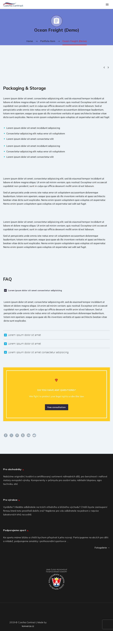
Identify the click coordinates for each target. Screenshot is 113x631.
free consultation (56, 407)
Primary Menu (107, 4)
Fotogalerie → (102, 547)
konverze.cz (28, 626)
